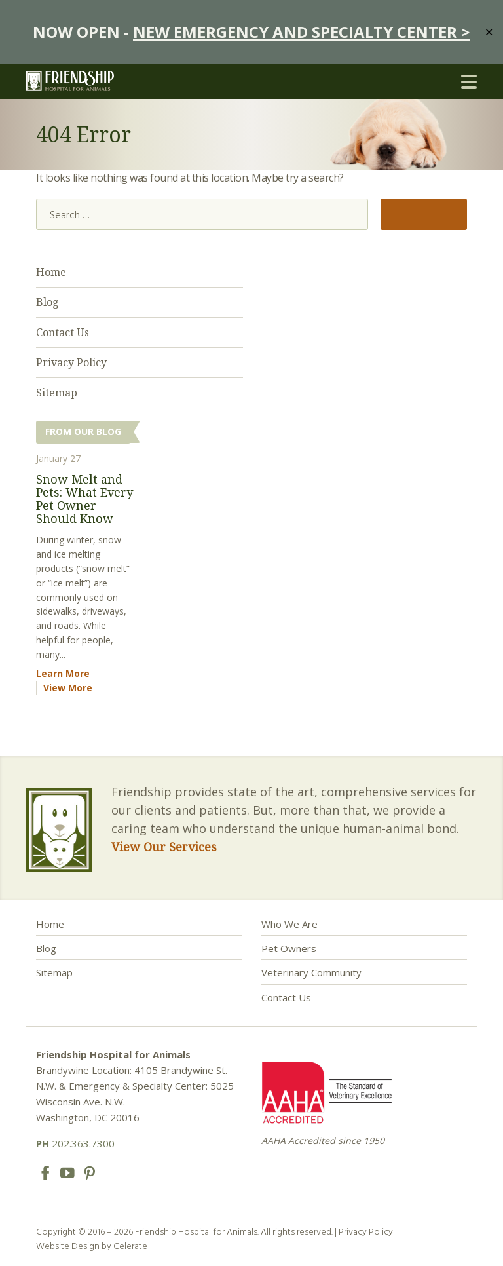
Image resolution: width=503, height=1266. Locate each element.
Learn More (63, 673)
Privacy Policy (71, 362)
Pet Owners (288, 948)
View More (67, 687)
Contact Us (62, 332)
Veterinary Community (311, 972)
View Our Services (164, 846)
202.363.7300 (75, 1143)
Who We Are (289, 923)
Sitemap (56, 392)
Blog (47, 302)
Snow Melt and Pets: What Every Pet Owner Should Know (84, 498)
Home (51, 272)
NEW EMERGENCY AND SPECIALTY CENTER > (301, 32)
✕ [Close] (489, 31)
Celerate (130, 1245)
